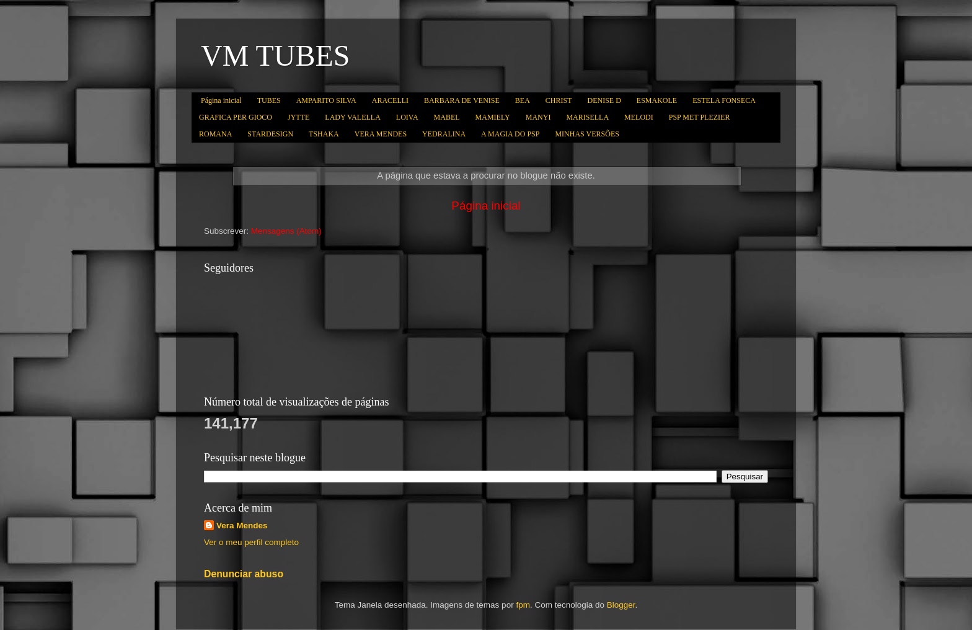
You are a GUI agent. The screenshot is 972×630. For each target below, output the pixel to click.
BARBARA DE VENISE (462, 100)
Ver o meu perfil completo (251, 542)
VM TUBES (275, 55)
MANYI (538, 117)
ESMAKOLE (657, 100)
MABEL (447, 117)
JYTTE (298, 117)
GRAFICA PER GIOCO (235, 117)
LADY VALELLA (352, 117)
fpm (523, 605)
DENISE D (604, 100)
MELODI (638, 117)
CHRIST (559, 100)
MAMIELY (492, 117)
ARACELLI (390, 100)
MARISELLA (587, 117)
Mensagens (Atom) (286, 231)
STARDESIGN (270, 134)
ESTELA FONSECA (724, 100)
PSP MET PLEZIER (699, 117)
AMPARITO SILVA (326, 100)
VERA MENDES (381, 134)
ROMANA (215, 134)
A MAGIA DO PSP (510, 134)
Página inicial (221, 100)
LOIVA (407, 117)
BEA (522, 100)
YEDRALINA (444, 134)
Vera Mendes (242, 525)
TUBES (269, 100)
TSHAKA (324, 134)
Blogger (621, 605)
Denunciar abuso (243, 574)
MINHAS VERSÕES (587, 134)
